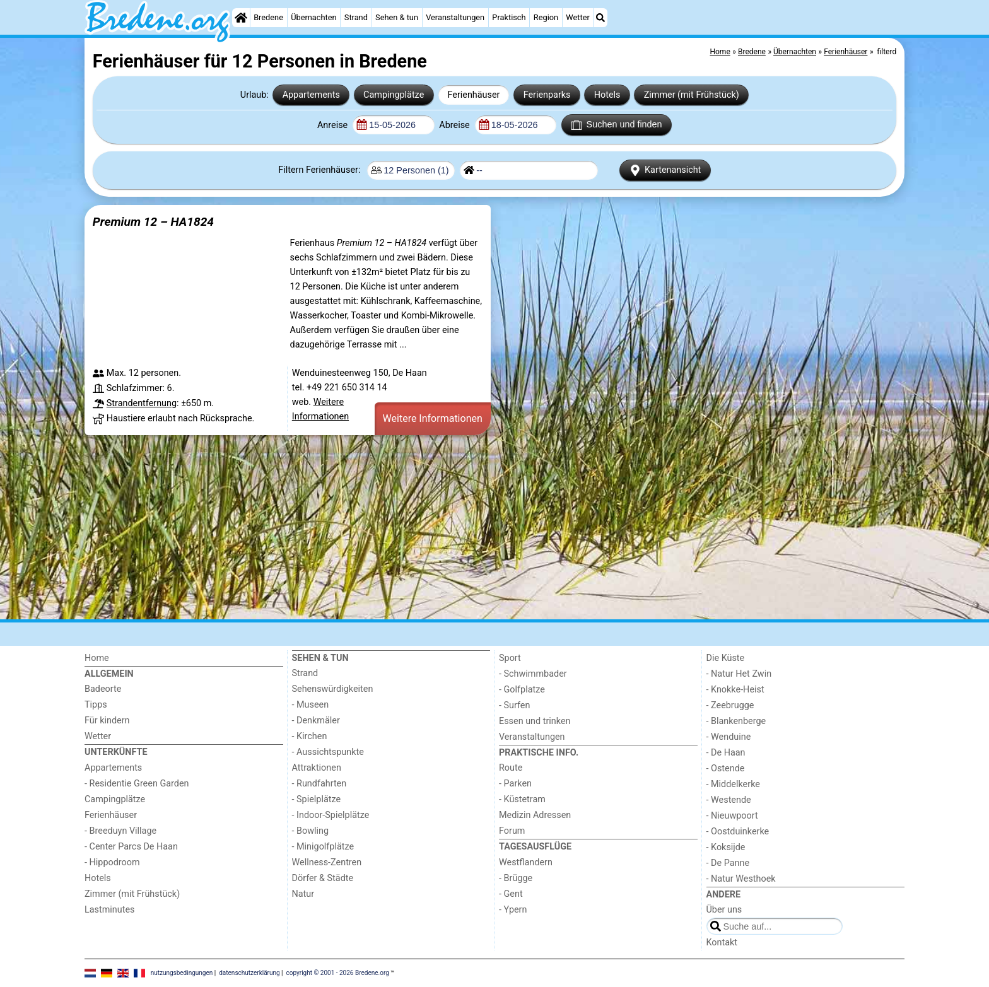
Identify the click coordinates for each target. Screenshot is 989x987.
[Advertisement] (463, 527)
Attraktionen (316, 767)
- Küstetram (522, 799)
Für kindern (107, 720)
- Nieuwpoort (732, 815)
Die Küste (725, 658)
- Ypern (513, 909)
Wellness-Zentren (327, 862)
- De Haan (726, 752)
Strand (356, 17)
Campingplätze (393, 95)
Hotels (607, 95)
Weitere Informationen (433, 418)
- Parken (515, 783)
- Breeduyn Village (120, 831)
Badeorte (103, 689)
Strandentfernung (142, 403)
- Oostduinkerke (738, 831)
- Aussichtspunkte (328, 752)
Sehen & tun (396, 17)
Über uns (724, 909)
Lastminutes (109, 909)
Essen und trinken (535, 721)
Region (546, 17)
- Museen (310, 704)
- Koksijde (726, 847)
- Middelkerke (733, 784)
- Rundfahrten (319, 783)
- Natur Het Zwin (739, 674)
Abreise (455, 125)
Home (97, 658)
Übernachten (313, 17)
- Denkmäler (316, 720)
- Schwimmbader (533, 674)
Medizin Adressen (535, 815)
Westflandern (526, 862)
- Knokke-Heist (735, 689)
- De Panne (728, 863)
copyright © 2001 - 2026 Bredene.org (337, 972)
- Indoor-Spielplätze (331, 815)
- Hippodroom (112, 862)
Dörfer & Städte (323, 878)
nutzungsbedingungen (182, 972)
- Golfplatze (522, 689)
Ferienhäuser (473, 95)
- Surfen (514, 705)
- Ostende (725, 768)
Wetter (577, 17)
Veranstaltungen (455, 17)
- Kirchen (309, 736)
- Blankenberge (736, 721)
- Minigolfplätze (323, 846)
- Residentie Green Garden (137, 783)
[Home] (241, 17)
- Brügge (515, 878)
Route (510, 767)
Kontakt (722, 942)
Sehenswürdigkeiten (332, 689)
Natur (303, 894)
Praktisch (508, 17)
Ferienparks (547, 95)
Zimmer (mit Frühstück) (691, 95)
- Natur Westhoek (741, 878)
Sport (510, 658)
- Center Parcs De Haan (131, 846)
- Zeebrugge (730, 705)
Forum (512, 831)
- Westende (728, 800)
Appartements (311, 95)
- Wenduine (728, 737)
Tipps (96, 704)
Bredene (268, 17)
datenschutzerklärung (249, 972)
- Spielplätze (316, 799)
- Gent (511, 894)
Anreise (333, 125)
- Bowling (310, 831)
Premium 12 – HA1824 (153, 221)
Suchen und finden (616, 125)
